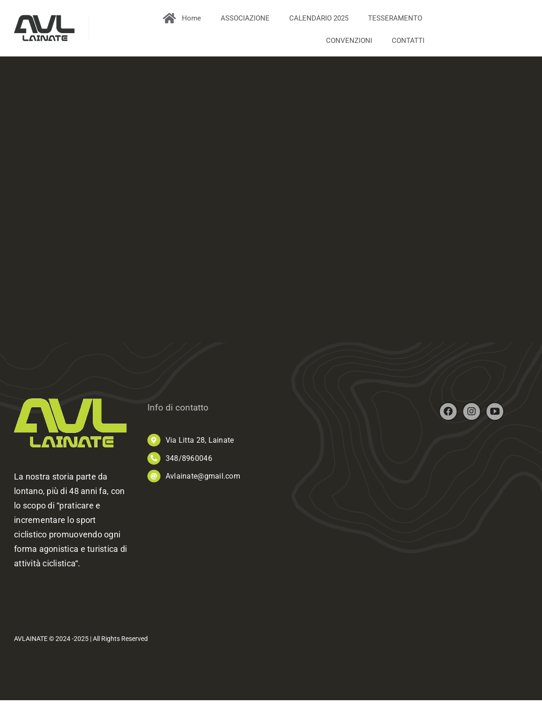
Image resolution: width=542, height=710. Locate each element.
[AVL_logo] (44, 19)
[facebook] (448, 413)
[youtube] (495, 413)
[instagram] (471, 413)
